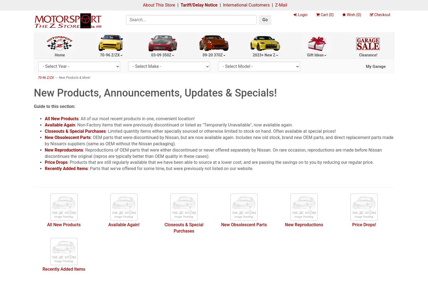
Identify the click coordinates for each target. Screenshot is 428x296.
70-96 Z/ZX (111, 55)
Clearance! (368, 55)
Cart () (325, 15)
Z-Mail (281, 5)
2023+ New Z (265, 55)
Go (265, 19)
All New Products (62, 118)
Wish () (351, 15)
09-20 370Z (214, 55)
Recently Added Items (66, 168)
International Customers (246, 5)
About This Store (159, 5)
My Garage (376, 66)
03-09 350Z (162, 55)
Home (60, 55)
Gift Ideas (316, 55)
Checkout (380, 15)
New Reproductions (64, 150)
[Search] (191, 20)
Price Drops (56, 162)
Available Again (60, 125)
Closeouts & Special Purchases (75, 131)
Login (300, 15)
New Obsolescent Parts (68, 137)
